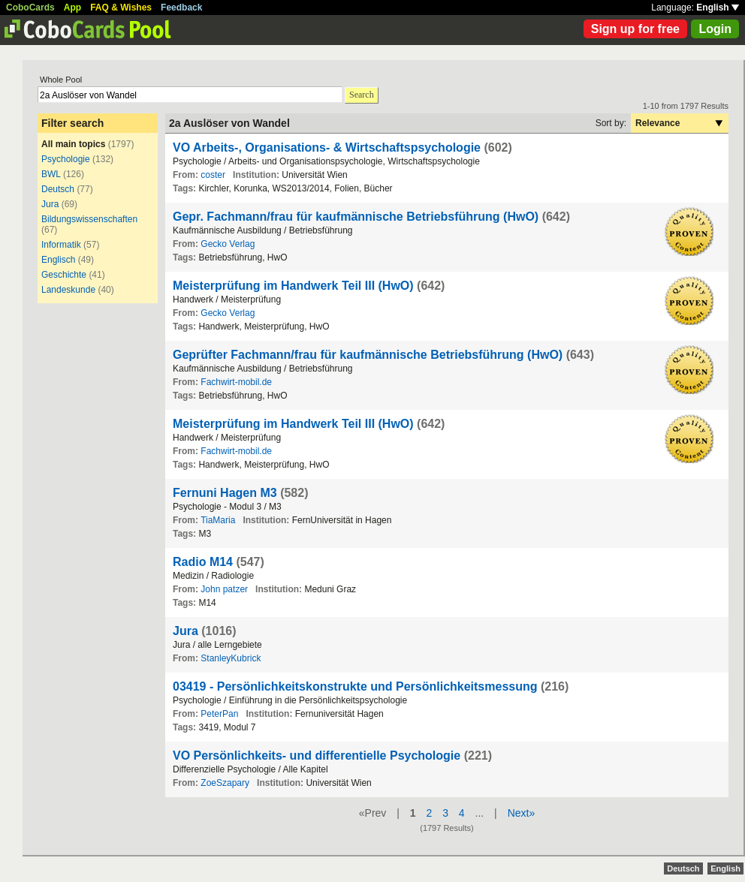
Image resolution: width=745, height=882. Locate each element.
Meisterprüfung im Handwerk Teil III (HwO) (293, 285)
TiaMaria (218, 520)
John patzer (224, 589)
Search (361, 94)
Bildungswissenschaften (89, 219)
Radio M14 (203, 561)
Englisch (58, 259)
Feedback (181, 7)
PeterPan (219, 714)
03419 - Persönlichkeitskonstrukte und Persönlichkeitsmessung (355, 686)
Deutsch (57, 189)
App (72, 7)
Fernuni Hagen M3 (225, 492)
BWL (51, 174)
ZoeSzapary (225, 783)
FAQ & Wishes (121, 7)
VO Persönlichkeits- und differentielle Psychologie (316, 755)
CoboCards (30, 7)
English (717, 7)
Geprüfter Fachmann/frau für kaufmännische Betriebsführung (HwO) (368, 354)
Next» (521, 813)
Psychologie (65, 159)
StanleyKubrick (231, 658)
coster (213, 175)
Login (714, 29)
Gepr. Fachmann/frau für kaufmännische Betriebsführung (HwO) (355, 216)
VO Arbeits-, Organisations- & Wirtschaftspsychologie (327, 147)
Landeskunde (68, 289)
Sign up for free (635, 29)
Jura (50, 204)
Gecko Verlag (228, 244)
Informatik (61, 244)
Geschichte (63, 274)
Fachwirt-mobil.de (236, 382)
